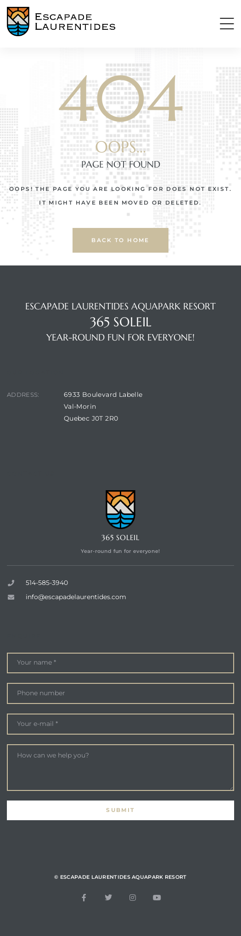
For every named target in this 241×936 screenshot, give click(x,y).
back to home (120, 240)
